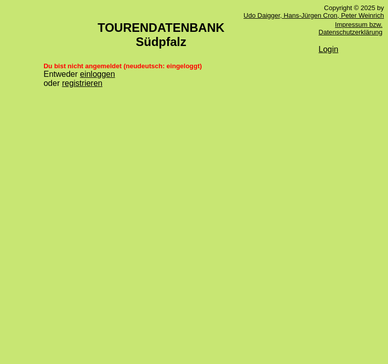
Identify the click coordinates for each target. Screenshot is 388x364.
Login (328, 49)
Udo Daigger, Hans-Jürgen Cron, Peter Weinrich (314, 15)
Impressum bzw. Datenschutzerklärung (350, 28)
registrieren (82, 83)
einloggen (97, 74)
